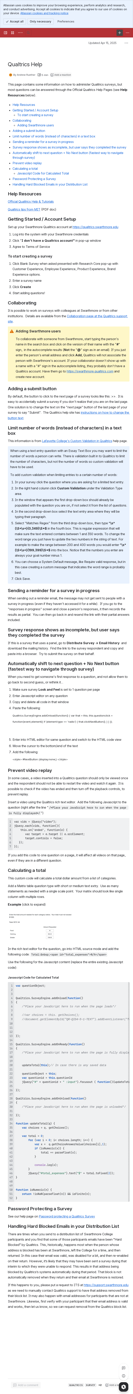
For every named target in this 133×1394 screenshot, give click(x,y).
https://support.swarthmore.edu (106, 1285)
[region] (68, 1092)
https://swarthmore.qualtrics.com (90, 371)
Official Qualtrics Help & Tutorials (31, 201)
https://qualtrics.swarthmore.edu (95, 227)
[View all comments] (123, 1368)
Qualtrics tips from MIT (24, 209)
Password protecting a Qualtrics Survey (67, 1216)
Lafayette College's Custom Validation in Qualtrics (77, 441)
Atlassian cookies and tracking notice (44, 13)
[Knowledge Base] (20, 33)
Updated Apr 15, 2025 (102, 43)
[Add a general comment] (26, 1385)
